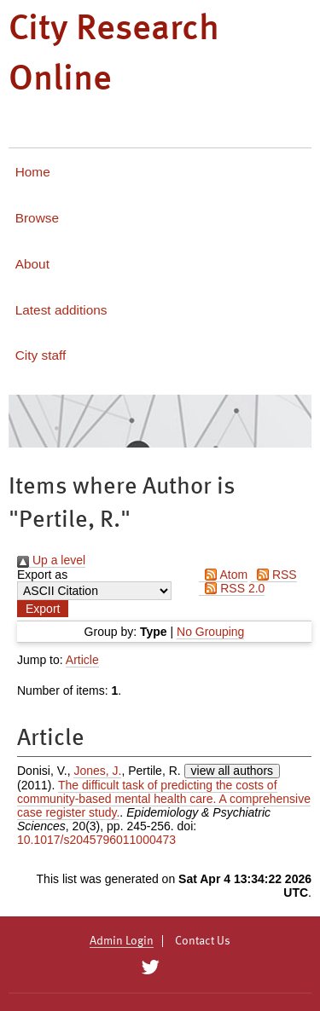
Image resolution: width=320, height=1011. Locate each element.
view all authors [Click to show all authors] (232, 770)
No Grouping (210, 631)
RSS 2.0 (232, 588)
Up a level (51, 560)
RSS (274, 574)
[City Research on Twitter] (150, 967)
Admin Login (122, 941)
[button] (42, 608)
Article (82, 660)
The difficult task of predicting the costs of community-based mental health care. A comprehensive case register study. (164, 798)
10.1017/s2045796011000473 (96, 839)
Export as (42, 574)
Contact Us (202, 941)
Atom (223, 574)
